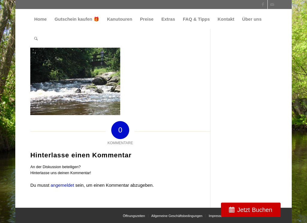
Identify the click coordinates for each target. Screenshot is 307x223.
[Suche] (36, 38)
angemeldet (62, 185)
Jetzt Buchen (254, 210)
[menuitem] (40, 19)
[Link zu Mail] (272, 4)
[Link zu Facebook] (263, 4)
